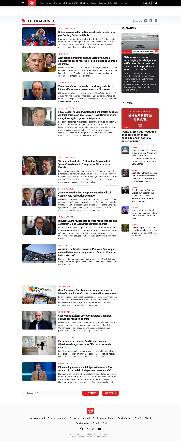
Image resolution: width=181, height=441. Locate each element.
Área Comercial (37, 418)
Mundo (48, 3)
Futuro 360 (112, 3)
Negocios (57, 3)
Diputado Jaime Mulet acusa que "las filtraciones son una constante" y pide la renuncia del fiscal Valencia (87, 222)
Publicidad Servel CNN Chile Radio (92, 423)
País (41, 3)
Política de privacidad (80, 418)
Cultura (93, 3)
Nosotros (62, 418)
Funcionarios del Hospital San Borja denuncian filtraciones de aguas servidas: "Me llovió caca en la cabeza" (84, 344)
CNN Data (84, 3)
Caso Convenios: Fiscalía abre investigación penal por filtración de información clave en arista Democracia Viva (87, 291)
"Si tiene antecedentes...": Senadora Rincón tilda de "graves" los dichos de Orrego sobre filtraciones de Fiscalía (84, 164)
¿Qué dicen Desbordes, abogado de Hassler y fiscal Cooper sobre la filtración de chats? (84, 194)
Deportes (102, 3)
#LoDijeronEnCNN (70, 3)
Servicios (123, 3)
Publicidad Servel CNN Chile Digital (134, 418)
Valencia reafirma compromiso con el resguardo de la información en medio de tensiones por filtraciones (85, 88)
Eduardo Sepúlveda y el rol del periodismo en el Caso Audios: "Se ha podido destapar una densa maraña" (85, 368)
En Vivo (51, 418)
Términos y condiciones (104, 418)
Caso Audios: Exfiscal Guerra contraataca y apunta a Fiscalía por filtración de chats (84, 317)
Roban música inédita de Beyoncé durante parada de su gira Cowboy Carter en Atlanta (86, 34)
